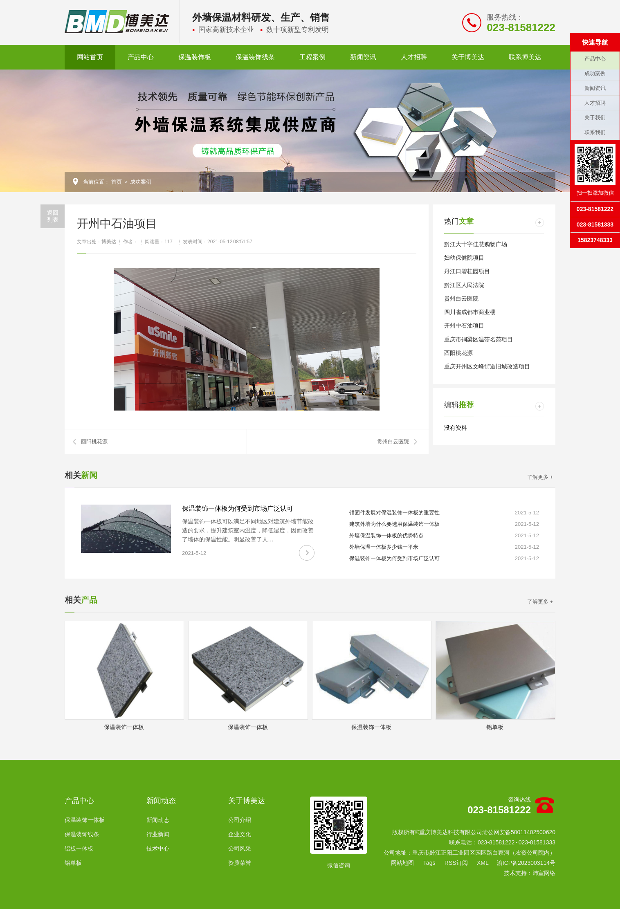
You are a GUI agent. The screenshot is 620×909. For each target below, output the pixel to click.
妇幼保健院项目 (464, 257)
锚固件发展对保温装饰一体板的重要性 (394, 512)
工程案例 (312, 57)
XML (483, 863)
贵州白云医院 (393, 441)
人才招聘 (414, 57)
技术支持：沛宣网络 (529, 873)
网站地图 (402, 863)
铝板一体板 (79, 848)
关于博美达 (468, 57)
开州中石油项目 (464, 325)
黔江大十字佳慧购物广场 (475, 244)
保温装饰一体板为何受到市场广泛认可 (237, 508)
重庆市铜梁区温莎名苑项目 (478, 339)
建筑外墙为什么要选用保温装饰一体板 (394, 524)
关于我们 (595, 117)
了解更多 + (540, 477)
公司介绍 (239, 820)
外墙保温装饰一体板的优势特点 (386, 535)
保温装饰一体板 (85, 820)
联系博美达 (525, 57)
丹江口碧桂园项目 (467, 271)
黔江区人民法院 (464, 285)
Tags (429, 863)
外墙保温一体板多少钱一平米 (383, 547)
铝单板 (73, 863)
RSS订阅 (456, 863)
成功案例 (140, 182)
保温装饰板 (194, 57)
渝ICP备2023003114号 (526, 863)
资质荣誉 (239, 863)
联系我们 (595, 132)
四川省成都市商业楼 (470, 312)
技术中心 (157, 848)
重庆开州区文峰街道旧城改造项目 (487, 366)
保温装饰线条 (255, 57)
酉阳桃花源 (94, 441)
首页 (116, 182)
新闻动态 (161, 801)
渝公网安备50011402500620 (518, 832)
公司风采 (239, 848)
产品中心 (141, 57)
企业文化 (239, 834)
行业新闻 (157, 834)
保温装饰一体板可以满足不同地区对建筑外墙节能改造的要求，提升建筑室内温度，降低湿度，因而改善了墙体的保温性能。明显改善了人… (248, 530)
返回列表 (52, 216)
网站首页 (90, 57)
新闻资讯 (363, 57)
